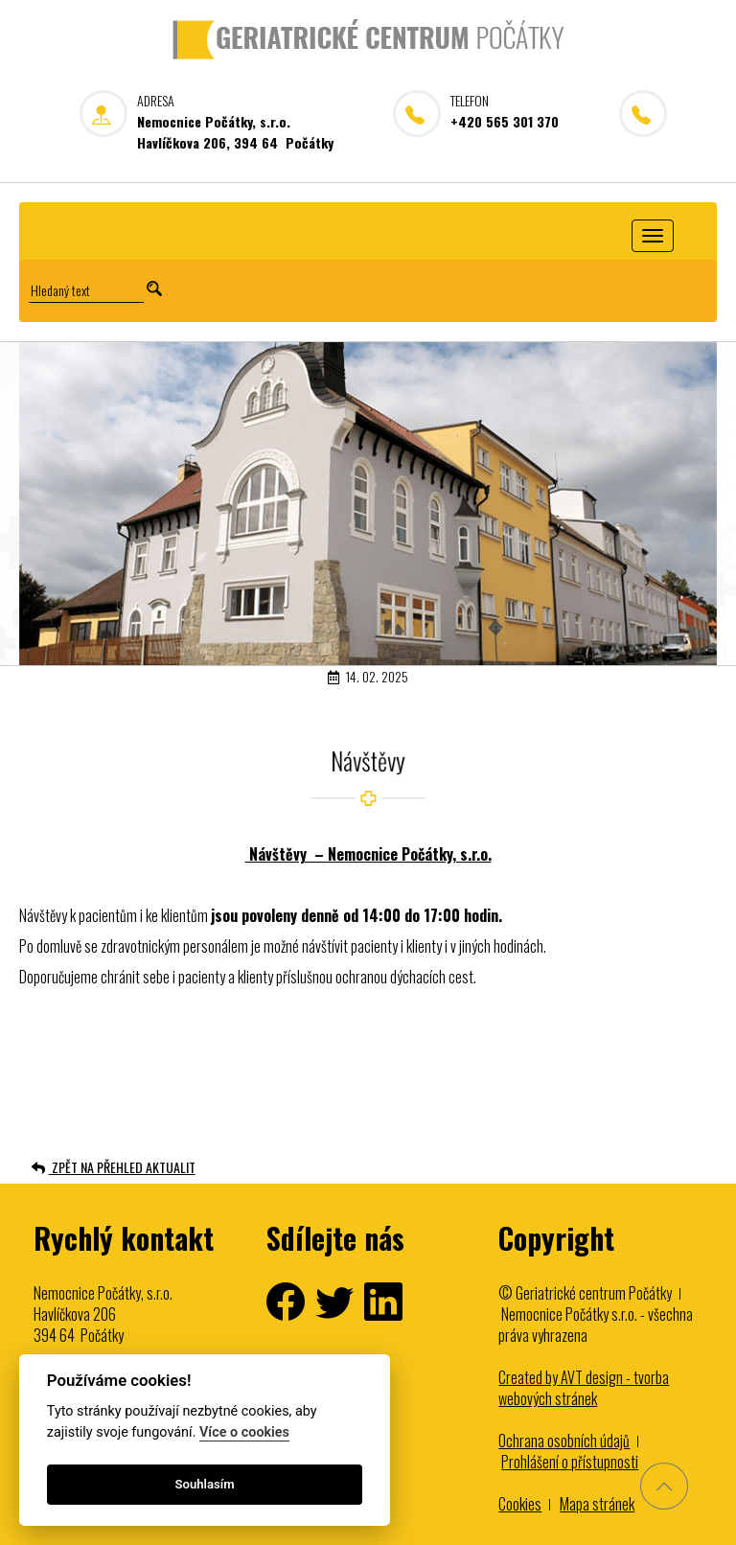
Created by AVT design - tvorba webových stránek (583, 1388)
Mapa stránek (597, 1503)
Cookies (519, 1503)
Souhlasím (205, 1484)
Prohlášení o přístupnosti (569, 1461)
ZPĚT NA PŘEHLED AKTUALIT (114, 1167)
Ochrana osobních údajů (564, 1440)
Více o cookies (244, 1432)
